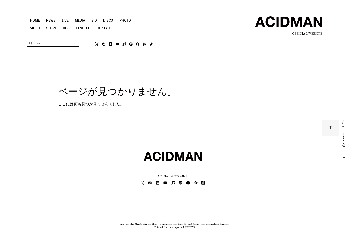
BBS (66, 28)
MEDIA (80, 20)
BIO (94, 20)
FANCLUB (83, 28)
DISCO (108, 20)
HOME (35, 20)
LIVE (65, 20)
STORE (51, 28)
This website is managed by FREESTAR (174, 226)
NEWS (51, 20)
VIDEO (35, 28)
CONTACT (104, 28)
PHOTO (125, 20)
